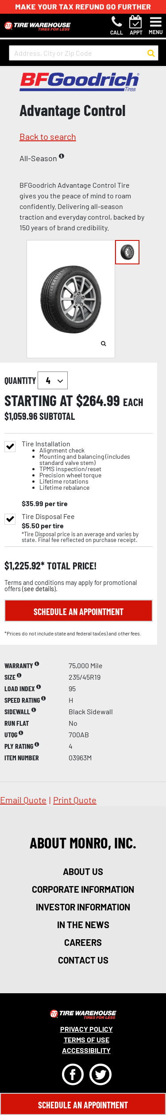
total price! (71, 566)
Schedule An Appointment (83, 1105)
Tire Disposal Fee (48, 516)
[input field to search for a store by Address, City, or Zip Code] (83, 53)
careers (83, 942)
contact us (83, 960)
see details (39, 588)
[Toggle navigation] (156, 25)
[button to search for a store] (151, 53)
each (133, 402)
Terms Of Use (86, 1039)
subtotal (57, 416)
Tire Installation (87, 465)
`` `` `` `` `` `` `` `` (53, 380)
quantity (36, 380)
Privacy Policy (86, 1029)
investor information (83, 907)
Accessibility (86, 1050)
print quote (75, 799)
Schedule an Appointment (79, 611)
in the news (83, 924)
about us (83, 871)
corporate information (83, 889)
